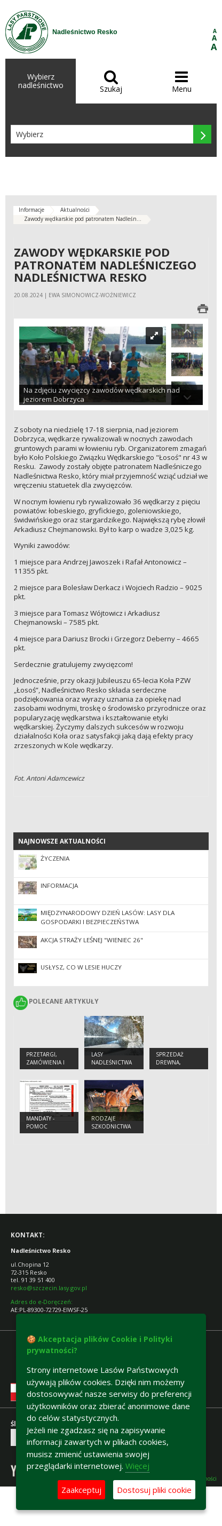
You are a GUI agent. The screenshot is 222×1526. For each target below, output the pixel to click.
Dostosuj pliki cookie (154, 1489)
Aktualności (75, 209)
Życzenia (55, 858)
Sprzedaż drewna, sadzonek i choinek (172, 1066)
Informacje (31, 209)
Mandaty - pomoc (40, 1122)
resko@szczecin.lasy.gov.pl (49, 1288)
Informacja (59, 885)
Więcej (137, 1465)
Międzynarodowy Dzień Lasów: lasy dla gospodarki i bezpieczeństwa (108, 917)
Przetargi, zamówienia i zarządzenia (45, 1062)
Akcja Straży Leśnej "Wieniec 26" (92, 940)
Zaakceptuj (81, 1489)
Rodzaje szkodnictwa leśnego (111, 1126)
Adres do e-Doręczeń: (42, 1302)
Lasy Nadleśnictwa (111, 1058)
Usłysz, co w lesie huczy (81, 967)
